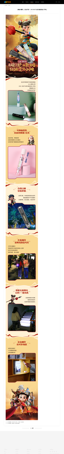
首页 (23, 2)
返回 (31, 428)
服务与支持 (37, 2)
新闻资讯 (31, 2)
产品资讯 (9, 5)
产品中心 (27, 2)
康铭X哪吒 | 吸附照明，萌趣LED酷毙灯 (14, 423)
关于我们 (42, 2)
